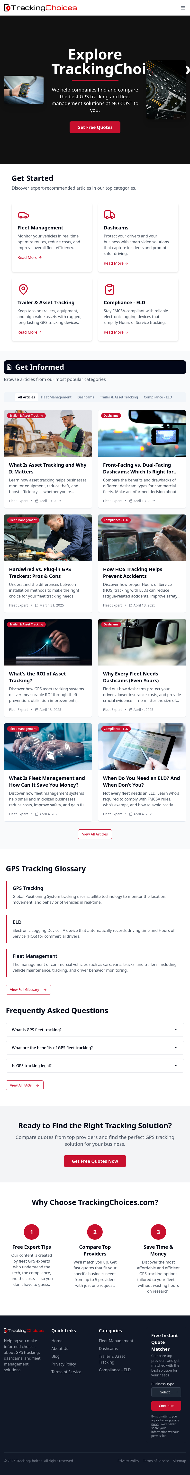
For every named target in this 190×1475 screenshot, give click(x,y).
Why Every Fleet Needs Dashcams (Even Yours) (131, 677)
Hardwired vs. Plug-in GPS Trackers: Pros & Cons (40, 572)
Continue (166, 1405)
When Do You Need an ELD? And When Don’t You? (141, 781)
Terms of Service (66, 1371)
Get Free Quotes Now (95, 1161)
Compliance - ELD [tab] (158, 397)
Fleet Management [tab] (56, 397)
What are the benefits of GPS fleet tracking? (95, 1047)
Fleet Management (116, 1340)
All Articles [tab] (26, 397)
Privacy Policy (63, 1364)
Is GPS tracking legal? (95, 1065)
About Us (59, 1348)
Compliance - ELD (115, 1370)
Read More (30, 257)
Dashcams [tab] (85, 397)
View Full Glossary (28, 989)
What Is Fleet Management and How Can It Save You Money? (47, 781)
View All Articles (95, 834)
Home (57, 1340)
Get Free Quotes (95, 127)
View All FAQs (24, 1085)
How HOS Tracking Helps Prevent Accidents (133, 572)
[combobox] (166, 1392)
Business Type (162, 1384)
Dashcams (108, 1348)
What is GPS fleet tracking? (95, 1029)
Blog (55, 1356)
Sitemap (179, 1460)
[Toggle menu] (183, 8)
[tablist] (95, 397)
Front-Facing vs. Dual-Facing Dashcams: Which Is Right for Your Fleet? (138, 472)
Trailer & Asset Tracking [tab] (119, 397)
